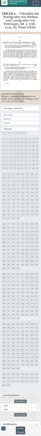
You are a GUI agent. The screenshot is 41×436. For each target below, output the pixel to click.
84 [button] (18, 164)
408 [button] (3, 328)
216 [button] (3, 231)
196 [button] (3, 218)
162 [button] (31, 200)
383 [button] (17, 311)
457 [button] (8, 350)
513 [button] (27, 378)
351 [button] (17, 296)
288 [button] (3, 265)
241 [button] (8, 242)
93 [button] (15, 168)
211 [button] (17, 228)
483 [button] (17, 361)
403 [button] (17, 324)
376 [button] (22, 307)
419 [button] (17, 331)
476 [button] (22, 357)
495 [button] (36, 365)
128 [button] (22, 185)
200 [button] (3, 224)
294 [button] (31, 265)
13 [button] (15, 139)
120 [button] (22, 181)
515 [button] (36, 378)
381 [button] (8, 311)
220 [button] (22, 231)
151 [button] (17, 196)
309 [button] (8, 278)
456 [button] (3, 350)
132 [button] (3, 189)
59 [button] (37, 153)
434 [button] (13, 339)
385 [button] (27, 311)
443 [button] (17, 342)
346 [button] (31, 292)
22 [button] (11, 142)
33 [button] (15, 146)
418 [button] (13, 331)
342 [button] (13, 292)
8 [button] (22, 133)
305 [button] (27, 274)
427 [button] (17, 335)
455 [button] (36, 346)
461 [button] (27, 350)
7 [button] (19, 133)
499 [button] (17, 368)
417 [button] (8, 331)
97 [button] (29, 168)
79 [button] (37, 161)
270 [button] (31, 253)
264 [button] (3, 253)
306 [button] (31, 274)
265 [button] (8, 253)
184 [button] (22, 211)
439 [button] (36, 339)
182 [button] (13, 211)
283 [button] (17, 261)
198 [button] (13, 218)
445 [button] (27, 342)
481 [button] (8, 361)
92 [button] (11, 168)
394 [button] (31, 315)
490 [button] (13, 365)
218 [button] (13, 231)
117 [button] (8, 181)
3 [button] (8, 133)
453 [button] (27, 346)
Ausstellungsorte (10, 424)
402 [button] (13, 324)
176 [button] (22, 207)
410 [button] (13, 328)
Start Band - (12, 108)
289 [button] (8, 265)
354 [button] (31, 296)
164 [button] (3, 203)
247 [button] (36, 242)
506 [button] (31, 374)
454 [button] (31, 346)
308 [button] (3, 278)
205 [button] (27, 224)
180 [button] (3, 211)
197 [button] (8, 218)
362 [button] (31, 300)
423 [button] (36, 331)
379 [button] (36, 307)
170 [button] (31, 203)
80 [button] (3, 164)
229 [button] (27, 235)
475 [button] (17, 357)
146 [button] (31, 192)
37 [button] (29, 146)
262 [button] (31, 250)
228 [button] (22, 235)
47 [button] (29, 150)
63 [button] (15, 157)
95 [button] (22, 168)
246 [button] (31, 242)
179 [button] (36, 207)
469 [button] (27, 353)
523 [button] (36, 381)
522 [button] (31, 381)
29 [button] (37, 142)
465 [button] (8, 353)
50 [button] (3, 153)
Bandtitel (7, 119)
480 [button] (3, 361)
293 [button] (27, 265)
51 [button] (7, 153)
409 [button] (8, 328)
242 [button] (13, 242)
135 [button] (17, 189)
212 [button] (22, 228)
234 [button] (13, 239)
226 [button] (13, 235)
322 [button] (31, 281)
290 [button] (13, 265)
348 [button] (3, 296)
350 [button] (13, 296)
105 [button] (27, 174)
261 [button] (27, 250)
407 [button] (36, 324)
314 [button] (31, 278)
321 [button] (27, 281)
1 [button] (2, 133)
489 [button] (8, 365)
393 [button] (27, 315)
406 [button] (31, 324)
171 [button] (36, 203)
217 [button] (8, 231)
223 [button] (36, 231)
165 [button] (8, 203)
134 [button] (13, 189)
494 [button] (31, 365)
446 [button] (31, 342)
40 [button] (3, 150)
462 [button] (31, 350)
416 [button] (3, 331)
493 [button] (27, 365)
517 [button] (8, 381)
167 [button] (17, 203)
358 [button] (13, 300)
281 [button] (8, 261)
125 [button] (8, 185)
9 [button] (25, 133)
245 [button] (27, 242)
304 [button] (22, 274)
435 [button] (17, 339)
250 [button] (13, 246)
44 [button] (18, 150)
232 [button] (3, 239)
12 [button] (11, 139)
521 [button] (27, 381)
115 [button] (36, 177)
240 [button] (3, 242)
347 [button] (36, 292)
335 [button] (17, 289)
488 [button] (3, 365)
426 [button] (13, 335)
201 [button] (8, 224)
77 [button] (29, 161)
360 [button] (22, 300)
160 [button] (22, 200)
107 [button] (36, 174)
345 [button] (27, 292)
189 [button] (8, 214)
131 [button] (36, 185)
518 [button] (13, 381)
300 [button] (3, 274)
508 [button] (3, 378)
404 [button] (22, 324)
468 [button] (22, 353)
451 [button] (17, 346)
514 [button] (31, 378)
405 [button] (27, 324)
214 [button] (31, 228)
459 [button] (17, 350)
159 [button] (17, 200)
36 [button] (26, 146)
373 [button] (8, 307)
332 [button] (3, 289)
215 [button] (36, 228)
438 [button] (31, 339)
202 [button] (13, 224)
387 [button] (36, 311)
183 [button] (17, 211)
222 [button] (31, 231)
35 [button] (22, 146)
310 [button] (13, 278)
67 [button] (29, 157)
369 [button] (27, 303)
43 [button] (15, 150)
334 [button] (13, 289)
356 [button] (3, 300)
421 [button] (27, 331)
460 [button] (22, 350)
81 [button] (7, 164)
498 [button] (13, 368)
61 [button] (7, 157)
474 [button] (13, 357)
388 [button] (3, 315)
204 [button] (22, 224)
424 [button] (3, 335)
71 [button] (7, 161)
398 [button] (13, 318)
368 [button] (22, 303)
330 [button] (31, 285)
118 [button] (13, 181)
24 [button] (18, 142)
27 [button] (29, 142)
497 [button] (8, 368)
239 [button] (36, 239)
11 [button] (7, 139)
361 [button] (27, 300)
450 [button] (13, 346)
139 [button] (36, 189)
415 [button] (36, 328)
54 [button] (18, 153)
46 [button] (26, 150)
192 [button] (22, 214)
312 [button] (22, 278)
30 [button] (3, 146)
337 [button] (27, 289)
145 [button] (27, 192)
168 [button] (22, 203)
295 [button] (36, 265)
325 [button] (8, 285)
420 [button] (22, 331)
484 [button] (22, 361)
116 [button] (3, 181)
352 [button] (22, 296)
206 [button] (31, 224)
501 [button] (8, 374)
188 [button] (3, 214)
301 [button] (8, 274)
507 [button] (36, 374)
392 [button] (22, 315)
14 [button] (18, 139)
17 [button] (29, 139)
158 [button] (13, 200)
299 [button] (17, 268)
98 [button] (33, 168)
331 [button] (36, 285)
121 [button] (27, 181)
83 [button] (15, 164)
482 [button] (13, 361)
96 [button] (26, 168)
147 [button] (36, 192)
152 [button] (22, 196)
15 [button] (22, 139)
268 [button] (22, 253)
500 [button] (3, 374)
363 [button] (36, 300)
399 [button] (17, 318)
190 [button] (13, 214)
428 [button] (22, 335)
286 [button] (31, 261)
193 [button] (27, 214)
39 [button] (37, 146)
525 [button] (8, 385)
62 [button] (11, 157)
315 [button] (36, 278)
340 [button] (3, 292)
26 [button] (26, 142)
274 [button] (13, 257)
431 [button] (36, 335)
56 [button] (26, 153)
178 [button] (31, 207)
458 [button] (13, 350)
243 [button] (17, 242)
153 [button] (27, 196)
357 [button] (8, 300)
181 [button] (8, 211)
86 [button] (26, 164)
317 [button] (8, 281)
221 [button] (27, 231)
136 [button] (22, 189)
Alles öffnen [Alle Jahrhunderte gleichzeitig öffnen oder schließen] (20, 401)
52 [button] (11, 153)
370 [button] (31, 303)
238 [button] (31, 239)
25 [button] (22, 142)
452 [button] (22, 346)
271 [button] (36, 253)
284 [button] (22, 261)
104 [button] (22, 174)
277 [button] (27, 257)
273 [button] (8, 257)
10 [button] (3, 139)
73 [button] (15, 161)
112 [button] (22, 177)
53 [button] (15, 153)
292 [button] (22, 265)
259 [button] (17, 250)
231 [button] (36, 235)
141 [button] (8, 192)
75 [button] (22, 161)
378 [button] (31, 307)
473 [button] (8, 357)
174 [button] (13, 207)
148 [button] (3, 196)
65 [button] (22, 157)
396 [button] (3, 318)
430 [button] (31, 335)
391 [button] (17, 315)
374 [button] (13, 307)
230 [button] (31, 235)
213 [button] (27, 228)
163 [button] (36, 200)
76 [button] (26, 161)
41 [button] (7, 150)
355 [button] (36, 296)
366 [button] (13, 303)
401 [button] (8, 324)
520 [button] (22, 381)
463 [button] (36, 350)
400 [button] (3, 324)
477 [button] (27, 357)
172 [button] (3, 207)
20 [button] (3, 142)
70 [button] (3, 161)
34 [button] (18, 146)
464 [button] (3, 353)
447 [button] (36, 342)
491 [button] (17, 365)
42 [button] (11, 150)
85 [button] (22, 164)
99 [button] (37, 168)
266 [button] (13, 253)
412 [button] (22, 328)
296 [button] (3, 268)
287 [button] (36, 261)
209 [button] (8, 228)
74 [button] (18, 161)
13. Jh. (5, 409)
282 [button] (13, 261)
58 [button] (33, 153)
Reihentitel (8, 115)
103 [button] (17, 174)
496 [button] (3, 368)
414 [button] (31, 328)
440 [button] (3, 342)
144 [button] (22, 192)
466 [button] (13, 353)
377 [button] (27, 307)
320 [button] (22, 281)
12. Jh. (5, 406)
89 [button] (37, 164)
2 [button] (5, 133)
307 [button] (36, 274)
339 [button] (36, 289)
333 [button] (8, 289)
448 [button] (3, 346)
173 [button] (8, 207)
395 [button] (36, 315)
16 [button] (26, 139)
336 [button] (22, 289)
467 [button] (17, 353)
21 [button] (7, 142)
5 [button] (14, 133)
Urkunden (7, 129)
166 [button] (13, 203)
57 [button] (29, 153)
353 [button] (27, 296)
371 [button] (36, 303)
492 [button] (22, 365)
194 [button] (31, 214)
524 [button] (3, 385)
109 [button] (8, 177)
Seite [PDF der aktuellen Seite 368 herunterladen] (20, 428)
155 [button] (36, 196)
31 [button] (7, 146)
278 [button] (31, 257)
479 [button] (36, 357)
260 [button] (22, 250)
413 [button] (27, 328)
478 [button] (31, 357)
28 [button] (33, 142)
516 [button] (3, 381)
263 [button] (36, 250)
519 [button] (17, 381)
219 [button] (17, 231)
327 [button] (17, 285)
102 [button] (13, 174)
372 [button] (3, 307)
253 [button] (27, 246)
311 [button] (17, 278)
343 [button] (17, 292)
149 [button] (8, 196)
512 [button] (22, 378)
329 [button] (27, 285)
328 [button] (22, 285)
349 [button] (8, 296)
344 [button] (22, 292)
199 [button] (17, 218)
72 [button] (11, 161)
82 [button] (11, 164)
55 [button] (22, 153)
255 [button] (36, 246)
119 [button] (17, 181)
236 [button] (22, 239)
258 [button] (13, 250)
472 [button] (3, 357)
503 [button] (17, 374)
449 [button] (8, 346)
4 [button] (11, 133)
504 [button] (22, 374)
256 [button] (3, 250)
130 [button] (31, 185)
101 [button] (8, 174)
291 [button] (17, 265)
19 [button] (37, 139)
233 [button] (8, 239)
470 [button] (31, 353)
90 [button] (3, 168)
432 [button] (3, 339)
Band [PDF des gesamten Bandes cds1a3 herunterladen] (20, 432)
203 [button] (17, 224)
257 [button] (8, 250)
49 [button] (37, 150)
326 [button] (13, 285)
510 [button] (13, 378)
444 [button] (22, 342)
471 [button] (36, 353)
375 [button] (17, 307)
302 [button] (13, 274)
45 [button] (22, 150)
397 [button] (8, 318)
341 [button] (8, 292)
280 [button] (3, 261)
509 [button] (8, 378)
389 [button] (8, 315)
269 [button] (27, 253)
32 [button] (11, 146)
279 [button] (36, 257)
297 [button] (8, 268)
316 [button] (3, 281)
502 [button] (13, 374)
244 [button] (22, 242)
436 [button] (22, 339)
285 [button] (27, 261)
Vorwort (6, 123)
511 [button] (17, 378)
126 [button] (13, 185)
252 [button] (22, 246)
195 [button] (36, 214)
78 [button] (33, 161)
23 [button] (15, 142)
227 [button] (17, 235)
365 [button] (8, 303)
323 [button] (36, 281)
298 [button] (13, 268)
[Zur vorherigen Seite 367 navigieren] (3, 428)
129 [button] (27, 185)
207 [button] (36, 224)
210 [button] (13, 228)
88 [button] (33, 164)
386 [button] (31, 311)
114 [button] (31, 177)
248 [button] (3, 246)
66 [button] (26, 157)
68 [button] (33, 157)
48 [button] (33, 150)
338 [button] (31, 289)
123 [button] (36, 181)
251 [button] (17, 246)
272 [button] (3, 257)
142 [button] (13, 192)
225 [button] (8, 235)
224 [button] (3, 235)
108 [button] (3, 177)
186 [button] (31, 211)
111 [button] (17, 177)
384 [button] (22, 311)
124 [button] (3, 185)
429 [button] (27, 335)
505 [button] (27, 374)
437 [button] (27, 339)
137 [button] (27, 189)
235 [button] (17, 239)
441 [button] (8, 342)
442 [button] (13, 342)
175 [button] (17, 207)
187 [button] (36, 211)
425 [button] (8, 335)
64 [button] (18, 157)
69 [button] (37, 157)
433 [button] (8, 339)
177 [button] (27, 207)
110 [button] (13, 177)
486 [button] (31, 361)
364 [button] (3, 303)
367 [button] (17, 303)
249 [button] (8, 246)
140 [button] (3, 192)
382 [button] (13, 311)
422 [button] (31, 331)
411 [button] (17, 328)
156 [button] (3, 200)
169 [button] (27, 203)
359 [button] (17, 300)
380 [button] (3, 311)
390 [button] (13, 315)
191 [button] (17, 214)
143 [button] (17, 192)
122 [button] (31, 181)
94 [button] (18, 168)
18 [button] (33, 139)
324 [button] (3, 285)
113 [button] (27, 177)
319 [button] (17, 281)
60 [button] (3, 157)
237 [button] (27, 239)
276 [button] (22, 257)
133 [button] (8, 189)
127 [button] (17, 185)
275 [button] (17, 257)
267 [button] (17, 253)
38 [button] (33, 146)
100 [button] (3, 174)
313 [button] (27, 278)
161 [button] (27, 200)
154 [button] (31, 196)
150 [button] (13, 196)
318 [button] (13, 281)
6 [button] (16, 133)
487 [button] (36, 361)
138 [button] (31, 189)
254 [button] (31, 246)
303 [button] (17, 274)
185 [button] (27, 211)
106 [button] (31, 174)
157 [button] (8, 200)
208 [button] (3, 228)
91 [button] (7, 168)
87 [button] (29, 164)
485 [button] (27, 361)
